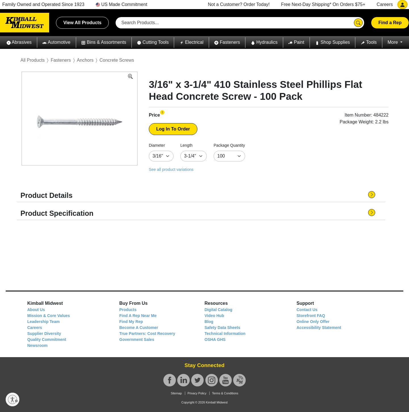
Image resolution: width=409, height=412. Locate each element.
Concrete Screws (116, 60)
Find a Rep (390, 22)
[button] (19, 42)
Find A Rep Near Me (137, 315)
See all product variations (171, 169)
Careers (385, 4)
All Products (32, 60)
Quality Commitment (46, 339)
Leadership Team (43, 321)
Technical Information (224, 333)
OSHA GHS (215, 339)
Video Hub (214, 315)
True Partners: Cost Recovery (147, 333)
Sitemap (176, 393)
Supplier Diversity (44, 333)
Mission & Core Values (48, 315)
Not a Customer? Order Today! (239, 4)
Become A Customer (138, 327)
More (393, 42)
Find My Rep (131, 321)
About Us (36, 309)
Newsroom (37, 345)
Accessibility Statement (319, 327)
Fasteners (61, 60)
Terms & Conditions (225, 393)
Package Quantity (229, 145)
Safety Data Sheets (222, 327)
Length (186, 145)
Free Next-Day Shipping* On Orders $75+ (323, 4)
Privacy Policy (196, 393)
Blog (208, 321)
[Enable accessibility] (12, 399)
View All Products (82, 22)
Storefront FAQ (311, 315)
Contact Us (307, 309)
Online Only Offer (313, 321)
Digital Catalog (218, 309)
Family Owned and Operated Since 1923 (43, 4)
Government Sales (136, 339)
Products (128, 309)
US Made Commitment (121, 4)
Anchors (85, 60)
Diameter (157, 145)
